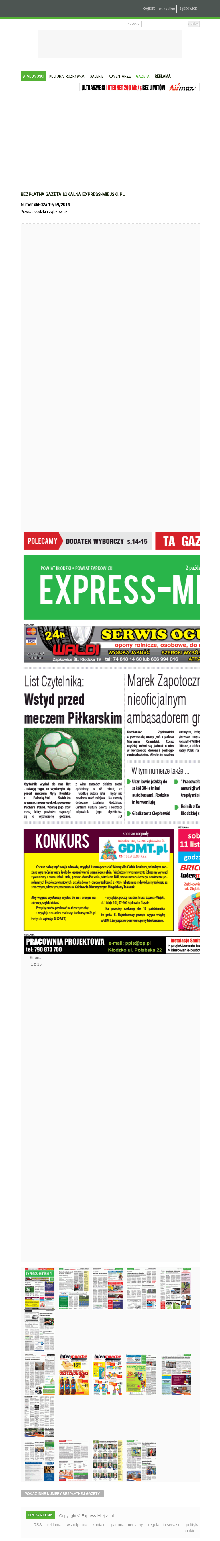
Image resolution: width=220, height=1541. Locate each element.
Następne (33, 1116)
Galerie (96, 76)
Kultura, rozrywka (67, 76)
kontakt (99, 1524)
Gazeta (143, 76)
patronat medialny (127, 1524)
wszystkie (167, 8)
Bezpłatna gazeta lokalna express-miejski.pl (73, 194)
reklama (54, 1524)
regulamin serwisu (164, 1524)
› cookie (133, 23)
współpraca (77, 1524)
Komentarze (120, 76)
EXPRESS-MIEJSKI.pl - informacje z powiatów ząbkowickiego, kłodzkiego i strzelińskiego (60, 9)
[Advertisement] (110, 137)
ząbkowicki (188, 8)
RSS (38, 1524)
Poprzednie (33, 388)
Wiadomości (33, 76)
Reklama (163, 76)
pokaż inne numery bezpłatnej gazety (62, 1494)
